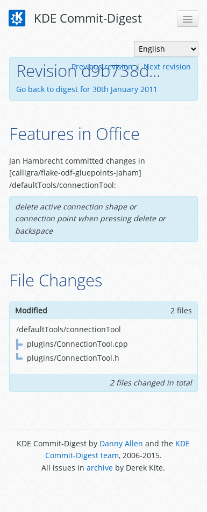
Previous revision (102, 66)
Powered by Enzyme (103, 491)
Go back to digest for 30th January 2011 (87, 89)
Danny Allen (121, 443)
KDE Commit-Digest (75, 18)
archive (100, 467)
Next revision (167, 66)
